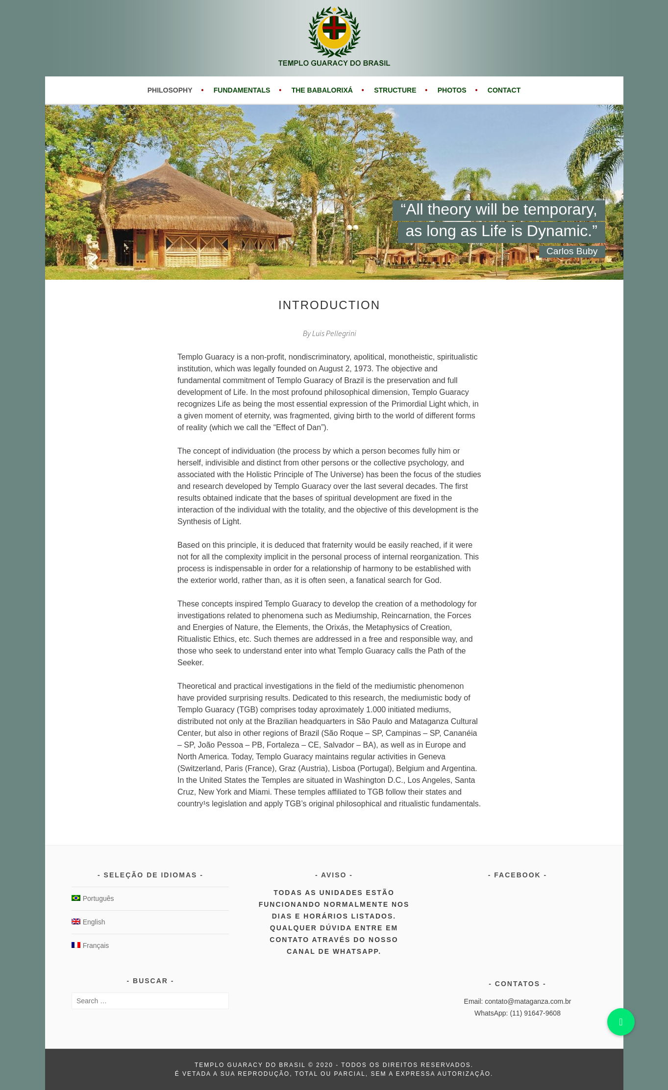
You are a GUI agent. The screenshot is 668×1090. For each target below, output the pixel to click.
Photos (452, 90)
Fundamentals (242, 90)
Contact (504, 90)
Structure (395, 90)
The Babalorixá (322, 90)
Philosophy (170, 90)
